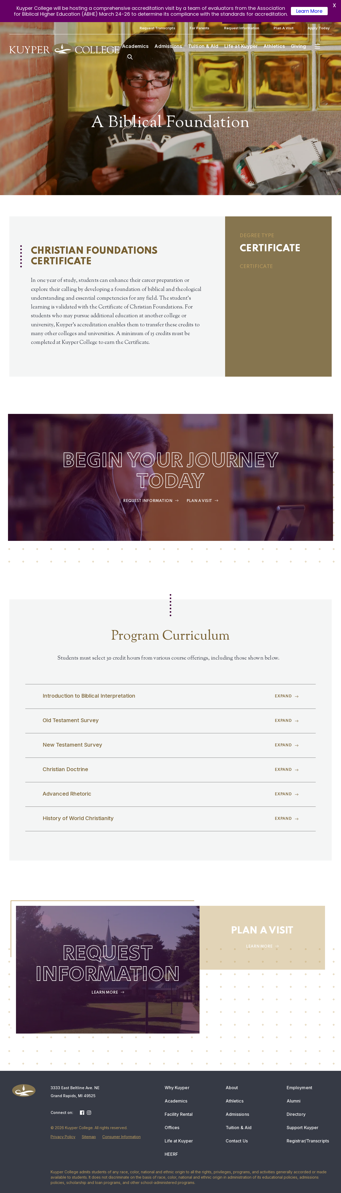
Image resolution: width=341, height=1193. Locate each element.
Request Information (241, 28)
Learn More (309, 11)
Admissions (168, 46)
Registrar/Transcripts (308, 1140)
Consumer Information (121, 1136)
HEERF (171, 1154)
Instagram (89, 1112)
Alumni (294, 1101)
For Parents (200, 28)
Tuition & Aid (203, 46)
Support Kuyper (302, 1127)
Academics (135, 46)
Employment (299, 1087)
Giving (298, 46)
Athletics (274, 46)
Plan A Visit (283, 28)
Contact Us (237, 1140)
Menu (317, 46)
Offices (172, 1127)
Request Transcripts (157, 28)
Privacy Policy (63, 1136)
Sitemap (89, 1136)
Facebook (82, 1112)
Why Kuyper (177, 1087)
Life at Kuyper (241, 46)
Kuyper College (64, 49)
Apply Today (319, 28)
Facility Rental (179, 1114)
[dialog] (325, 1177)
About (232, 1087)
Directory (296, 1114)
